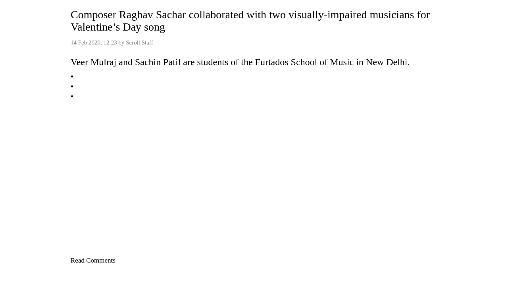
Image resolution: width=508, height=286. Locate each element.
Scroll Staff (139, 42)
